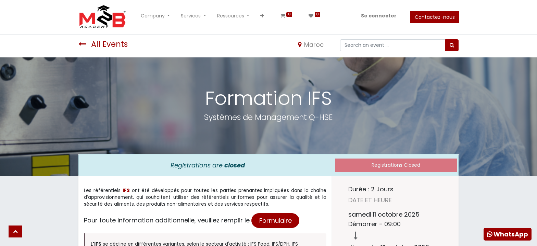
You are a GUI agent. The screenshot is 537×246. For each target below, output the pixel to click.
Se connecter (378, 15)
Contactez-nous (434, 17)
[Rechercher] (452, 45)
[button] (263, 17)
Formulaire (275, 220)
